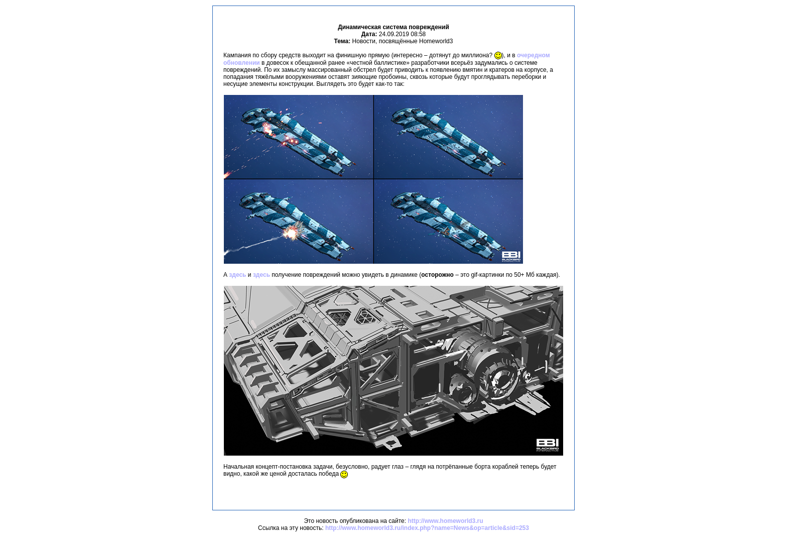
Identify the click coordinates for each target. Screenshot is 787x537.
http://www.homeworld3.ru (445, 520)
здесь (237, 274)
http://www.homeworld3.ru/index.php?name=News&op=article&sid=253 (427, 527)
